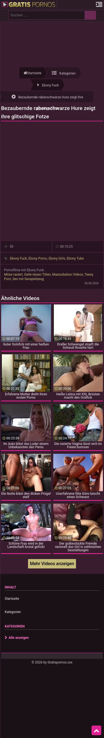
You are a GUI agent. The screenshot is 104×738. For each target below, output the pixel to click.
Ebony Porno (37, 258)
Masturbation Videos (67, 274)
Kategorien (13, 612)
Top (96, 730)
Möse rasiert (13, 274)
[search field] (46, 15)
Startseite (12, 599)
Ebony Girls (57, 258)
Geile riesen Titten (37, 274)
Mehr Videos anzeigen (52, 563)
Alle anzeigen (19, 638)
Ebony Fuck (18, 258)
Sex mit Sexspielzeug (28, 279)
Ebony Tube (75, 258)
